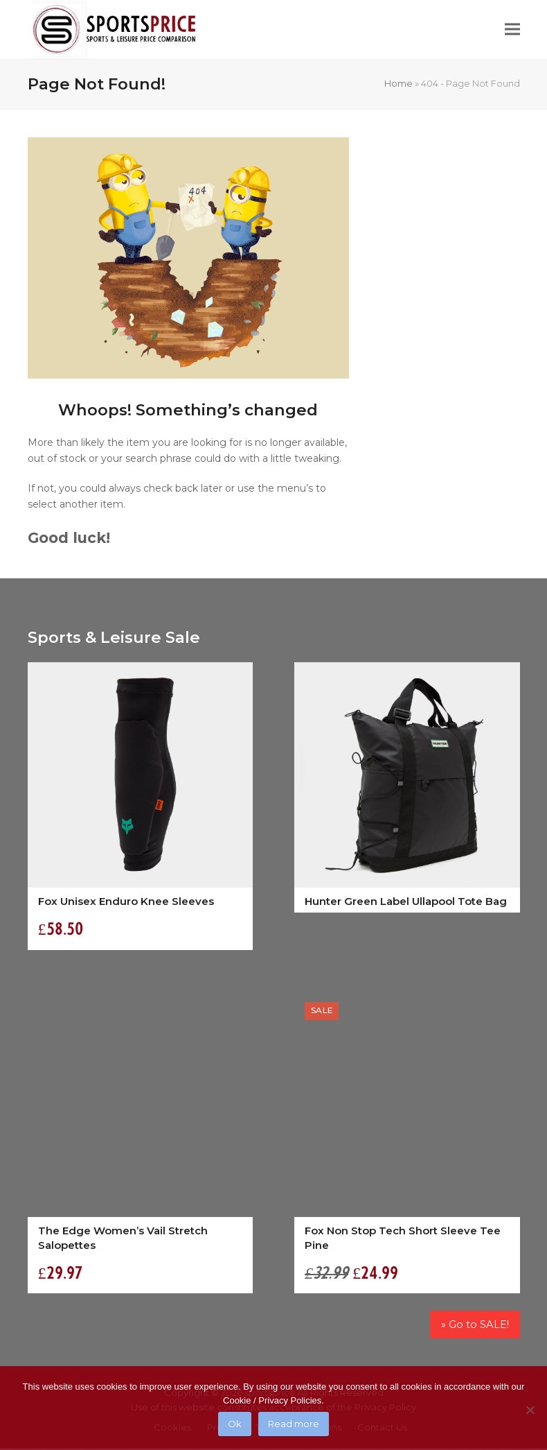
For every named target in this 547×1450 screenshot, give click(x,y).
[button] (512, 29)
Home (398, 83)
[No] (530, 1410)
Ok (235, 1423)
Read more (293, 1423)
